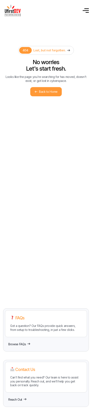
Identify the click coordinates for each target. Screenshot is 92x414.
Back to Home (46, 91)
